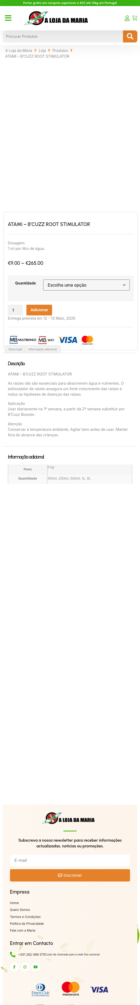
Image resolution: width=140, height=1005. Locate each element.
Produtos (60, 50)
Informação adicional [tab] (42, 349)
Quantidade (35, 283)
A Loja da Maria (18, 50)
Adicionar (49, 309)
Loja (42, 50)
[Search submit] (130, 36)
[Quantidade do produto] (25, 310)
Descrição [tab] (16, 349)
